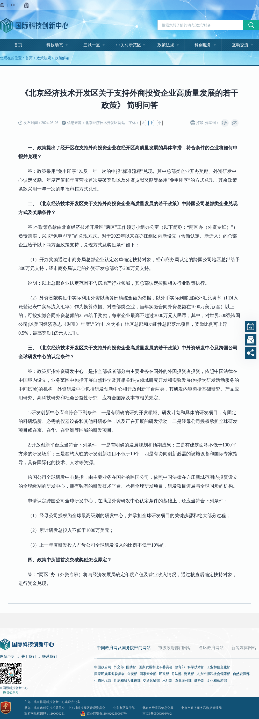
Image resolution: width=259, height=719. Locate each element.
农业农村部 (183, 681)
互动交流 (240, 45)
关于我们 (28, 656)
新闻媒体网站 (243, 647)
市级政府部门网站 (174, 647)
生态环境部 (102, 681)
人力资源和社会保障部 (213, 674)
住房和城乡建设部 (127, 681)
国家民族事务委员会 (109, 674)
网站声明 (7, 656)
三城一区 (91, 45)
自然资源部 (241, 674)
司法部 (176, 674)
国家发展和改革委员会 (155, 667)
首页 (18, 45)
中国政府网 (102, 667)
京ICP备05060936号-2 (157, 713)
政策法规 (165, 45)
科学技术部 (196, 667)
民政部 (164, 674)
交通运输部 (151, 681)
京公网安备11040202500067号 (107, 713)
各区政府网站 (211, 647)
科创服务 (203, 45)
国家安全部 (148, 674)
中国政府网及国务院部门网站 (124, 647)
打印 (197, 122)
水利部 (167, 681)
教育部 (180, 667)
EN (13, 5)
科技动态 (54, 45)
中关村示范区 (128, 45)
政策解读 (62, 58)
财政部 (189, 674)
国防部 (131, 667)
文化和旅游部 (217, 681)
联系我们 (49, 656)
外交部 (119, 667)
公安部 (132, 674)
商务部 (199, 681)
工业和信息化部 (218, 667)
